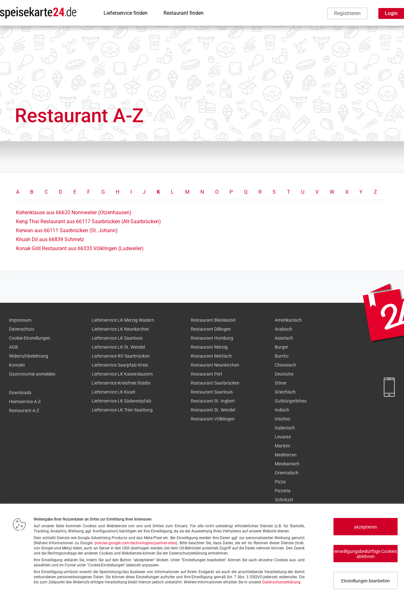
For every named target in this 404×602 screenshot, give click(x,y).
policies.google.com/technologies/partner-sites (135, 543)
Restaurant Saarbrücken (215, 383)
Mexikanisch (287, 463)
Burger (281, 347)
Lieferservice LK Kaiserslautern (122, 374)
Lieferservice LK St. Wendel (118, 347)
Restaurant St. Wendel (213, 409)
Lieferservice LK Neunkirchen (120, 329)
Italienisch (285, 427)
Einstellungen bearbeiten (365, 580)
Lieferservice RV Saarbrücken (121, 356)
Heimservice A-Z (25, 401)
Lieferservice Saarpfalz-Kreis (120, 365)
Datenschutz (21, 329)
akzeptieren (365, 527)
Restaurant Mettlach (211, 356)
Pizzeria (282, 490)
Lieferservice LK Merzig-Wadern (123, 320)
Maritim (282, 445)
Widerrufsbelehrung (28, 356)
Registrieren (347, 13)
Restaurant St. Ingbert (213, 400)
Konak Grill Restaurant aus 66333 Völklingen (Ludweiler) (80, 248)
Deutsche (284, 374)
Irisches (282, 418)
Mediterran (286, 454)
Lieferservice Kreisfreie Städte (121, 383)
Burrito (282, 356)
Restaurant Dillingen (211, 329)
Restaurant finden (184, 13)
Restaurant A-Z (24, 410)
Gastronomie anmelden (32, 374)
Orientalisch (287, 472)
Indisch (282, 409)
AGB (13, 347)
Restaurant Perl (206, 374)
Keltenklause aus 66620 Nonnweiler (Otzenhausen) (73, 212)
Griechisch (285, 391)
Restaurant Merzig (209, 347)
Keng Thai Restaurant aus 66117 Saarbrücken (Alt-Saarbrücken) (88, 221)
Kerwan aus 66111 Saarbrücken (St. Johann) (67, 230)
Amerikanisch (288, 320)
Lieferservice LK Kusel (113, 391)
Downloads (20, 392)
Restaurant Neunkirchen (215, 365)
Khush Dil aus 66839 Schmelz (50, 239)
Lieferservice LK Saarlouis (117, 338)
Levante (283, 436)
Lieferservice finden (125, 13)
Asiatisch (284, 338)
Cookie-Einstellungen (29, 338)
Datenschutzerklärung (281, 582)
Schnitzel (284, 499)
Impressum (20, 320)
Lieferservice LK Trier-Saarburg (122, 409)
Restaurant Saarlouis (212, 391)
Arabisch (283, 329)
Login (391, 13)
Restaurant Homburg (212, 338)
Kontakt (17, 365)
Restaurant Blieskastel (213, 320)
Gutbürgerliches (291, 400)
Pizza (280, 481)
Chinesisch (285, 365)
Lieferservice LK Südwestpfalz (121, 400)
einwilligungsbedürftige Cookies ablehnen (365, 554)
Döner (281, 383)
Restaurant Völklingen (213, 418)
